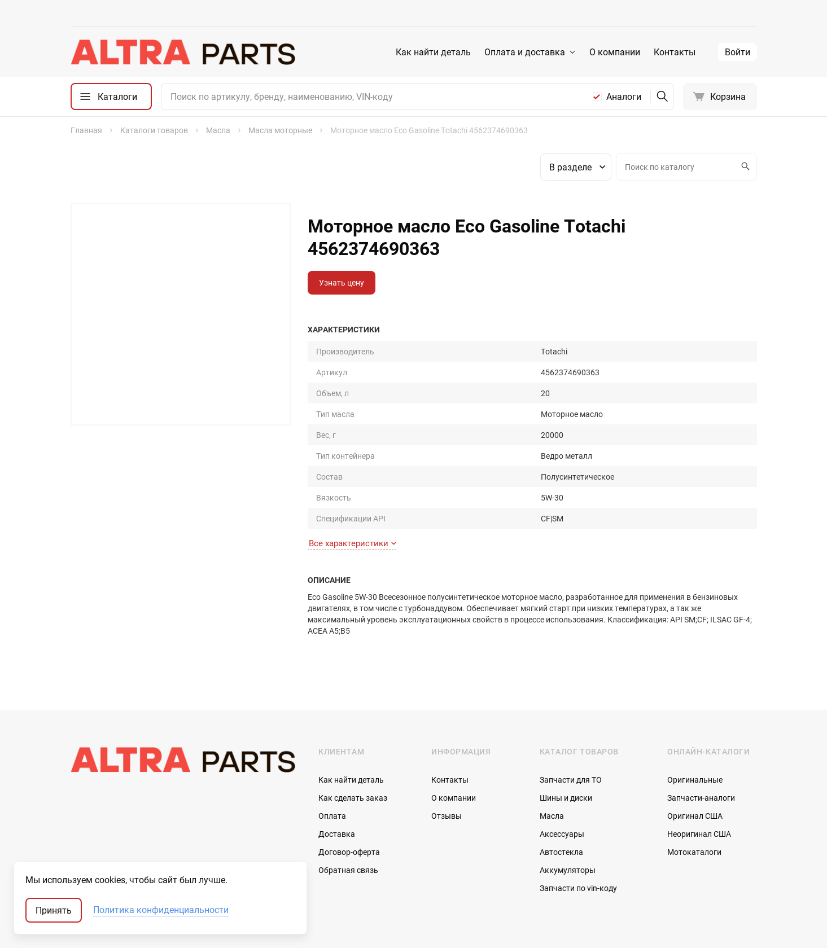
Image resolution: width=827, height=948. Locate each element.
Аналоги (623, 96)
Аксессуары (562, 771)
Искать (744, 166)
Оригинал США (695, 753)
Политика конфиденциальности (161, 910)
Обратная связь (348, 807)
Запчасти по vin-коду (578, 825)
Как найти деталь (433, 52)
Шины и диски (566, 735)
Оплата (332, 753)
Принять (54, 910)
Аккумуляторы (568, 807)
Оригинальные (695, 717)
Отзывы (446, 753)
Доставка (336, 771)
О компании (614, 52)
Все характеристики (352, 480)
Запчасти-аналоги (701, 735)
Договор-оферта (349, 789)
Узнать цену (341, 282)
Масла (552, 753)
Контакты (674, 52)
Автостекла (561, 789)
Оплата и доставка (524, 52)
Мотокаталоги (694, 789)
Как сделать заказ (352, 735)
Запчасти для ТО (571, 717)
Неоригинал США (699, 771)
